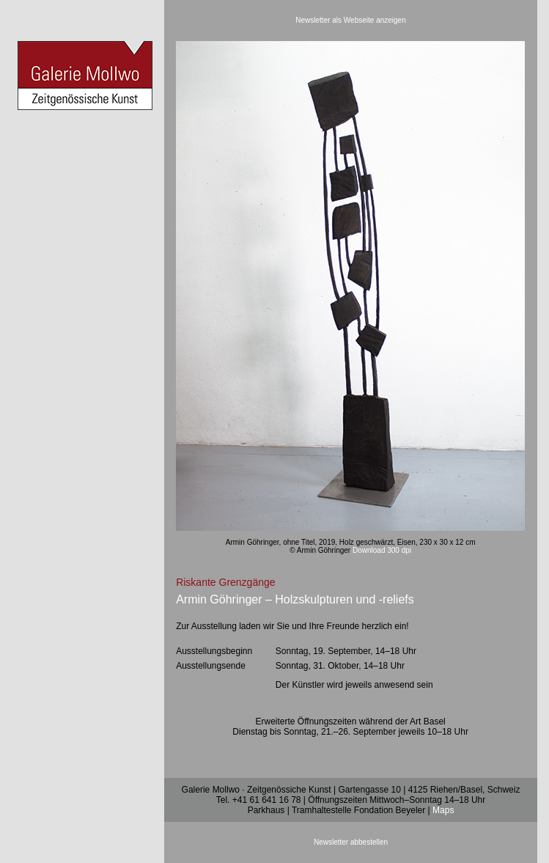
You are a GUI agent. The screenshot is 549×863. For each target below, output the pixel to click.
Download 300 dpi (382, 550)
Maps (443, 810)
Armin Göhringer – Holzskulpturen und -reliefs (295, 599)
